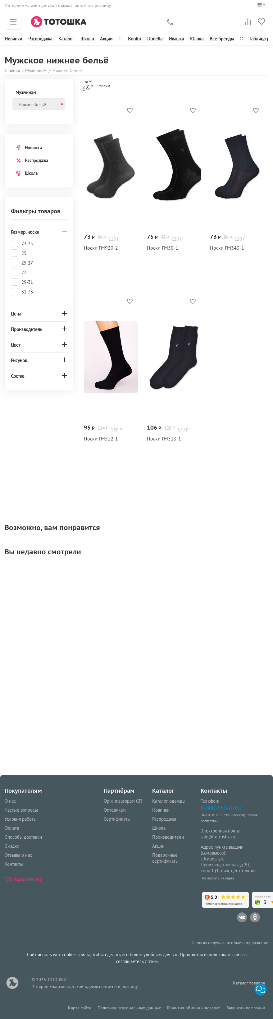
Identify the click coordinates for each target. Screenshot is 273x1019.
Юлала (196, 39)
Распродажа (36, 160)
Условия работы (21, 819)
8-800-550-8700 (221, 808)
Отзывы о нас (18, 855)
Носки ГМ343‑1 (227, 248)
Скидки (12, 846)
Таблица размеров (23, 879)
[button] (260, 989)
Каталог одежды (168, 801)
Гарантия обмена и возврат (193, 1008)
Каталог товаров (249, 983)
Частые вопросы (21, 810)
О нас (10, 801)
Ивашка (176, 39)
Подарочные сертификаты (165, 858)
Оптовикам (115, 810)
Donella (154, 39)
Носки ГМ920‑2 (101, 248)
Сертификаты (117, 819)
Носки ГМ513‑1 (164, 439)
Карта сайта (79, 1008)
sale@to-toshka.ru (219, 837)
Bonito (134, 39)
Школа (87, 39)
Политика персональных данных (129, 1008)
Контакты (14, 864)
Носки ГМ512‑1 (101, 439)
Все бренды (222, 39)
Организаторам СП (123, 801)
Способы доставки (23, 837)
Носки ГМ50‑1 (162, 248)
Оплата (12, 828)
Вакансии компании (245, 1008)
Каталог (66, 39)
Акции (106, 39)
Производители (168, 837)
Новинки (13, 39)
